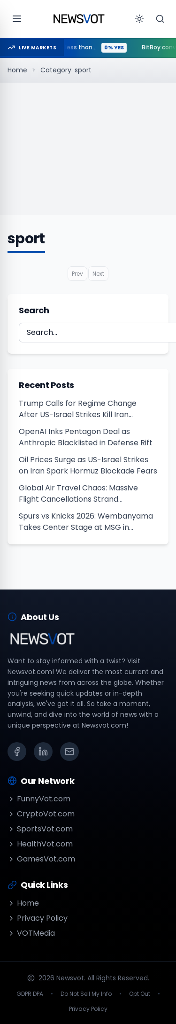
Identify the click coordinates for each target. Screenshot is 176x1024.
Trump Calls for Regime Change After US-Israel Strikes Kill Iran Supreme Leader (78, 409)
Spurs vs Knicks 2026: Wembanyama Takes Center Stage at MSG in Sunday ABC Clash (86, 522)
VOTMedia (31, 933)
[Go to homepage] (79, 18)
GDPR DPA (29, 994)
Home (17, 70)
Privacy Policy (38, 918)
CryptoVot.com (41, 813)
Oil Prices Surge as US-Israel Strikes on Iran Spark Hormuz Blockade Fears (88, 465)
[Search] (160, 18)
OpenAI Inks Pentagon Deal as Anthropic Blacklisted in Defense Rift (86, 437)
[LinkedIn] (43, 751)
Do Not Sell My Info (86, 994)
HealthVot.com (40, 843)
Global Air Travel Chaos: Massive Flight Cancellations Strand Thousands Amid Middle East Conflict (86, 493)
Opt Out (139, 994)
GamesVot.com (41, 858)
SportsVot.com (40, 828)
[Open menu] (17, 18)
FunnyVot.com (39, 798)
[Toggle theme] (139, 18)
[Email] (69, 751)
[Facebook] (17, 751)
